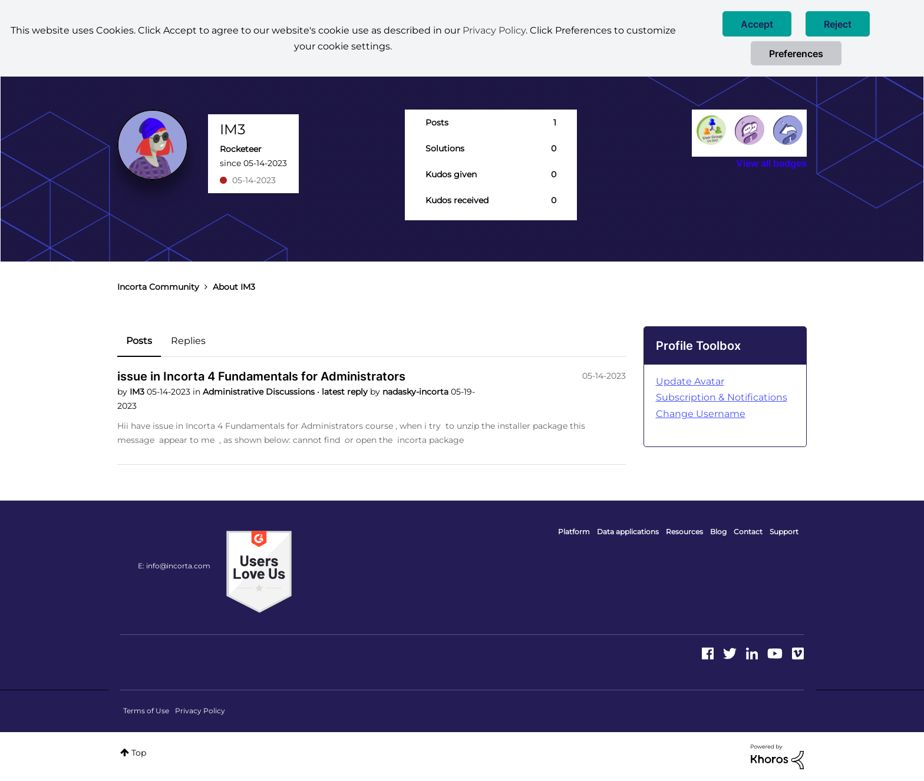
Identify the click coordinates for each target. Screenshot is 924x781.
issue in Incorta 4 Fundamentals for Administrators (261, 376)
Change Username (700, 413)
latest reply (346, 391)
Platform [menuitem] (574, 531)
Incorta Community (158, 287)
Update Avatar (690, 381)
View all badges (771, 163)
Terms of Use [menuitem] (146, 710)
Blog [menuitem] (718, 531)
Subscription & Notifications (721, 397)
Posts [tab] (139, 340)
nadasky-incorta (416, 391)
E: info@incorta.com (174, 565)
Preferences (796, 53)
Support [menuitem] (784, 531)
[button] (756, 24)
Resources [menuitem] (684, 531)
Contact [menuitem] (748, 531)
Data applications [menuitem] (628, 531)
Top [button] (138, 752)
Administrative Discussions (260, 391)
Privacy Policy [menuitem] (200, 710)
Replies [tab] (188, 340)
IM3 (138, 391)
